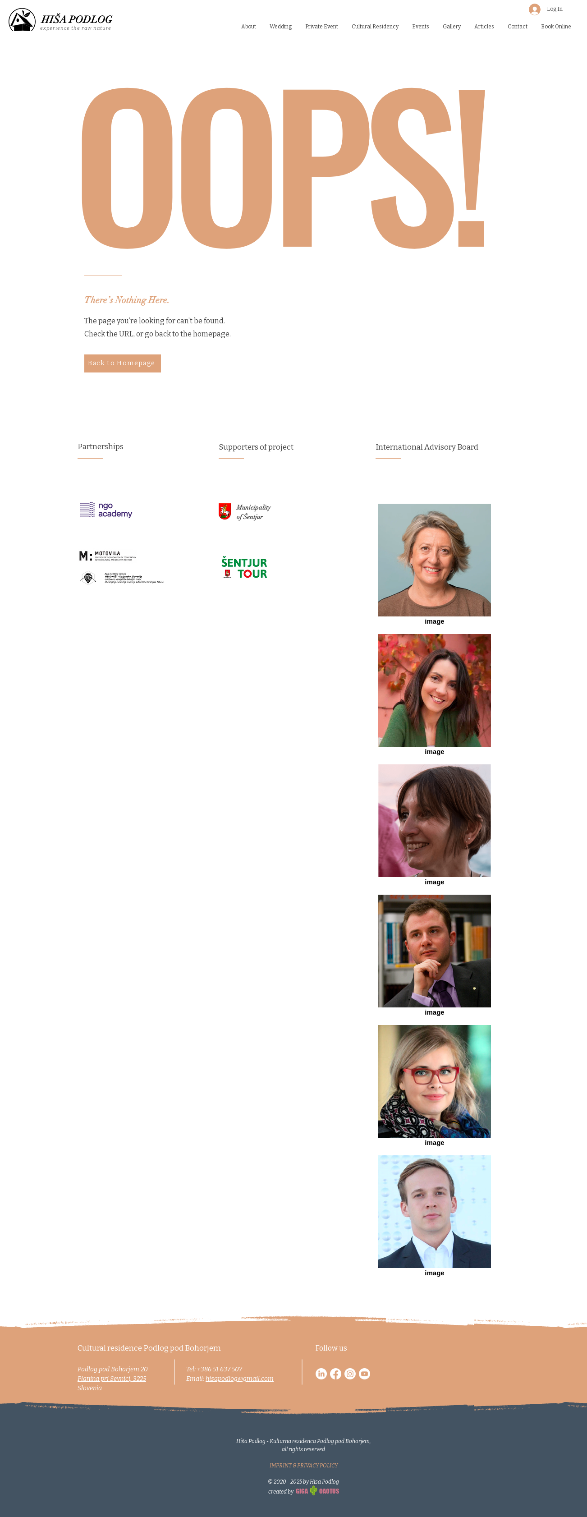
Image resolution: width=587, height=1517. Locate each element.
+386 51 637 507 (219, 1369)
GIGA (302, 1491)
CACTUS (329, 1491)
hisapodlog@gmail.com (240, 1379)
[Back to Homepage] (122, 363)
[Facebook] (335, 1373)
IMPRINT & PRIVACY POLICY (304, 1465)
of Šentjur (250, 517)
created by (281, 1492)
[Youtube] (364, 1373)
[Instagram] (350, 1373)
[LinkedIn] (321, 1373)
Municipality (254, 507)
